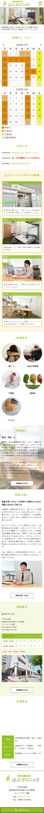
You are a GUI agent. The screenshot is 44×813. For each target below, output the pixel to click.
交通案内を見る (22, 765)
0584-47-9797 (24, 797)
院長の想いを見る (22, 595)
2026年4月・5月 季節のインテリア (25, 152)
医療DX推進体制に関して (21, 163)
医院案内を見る (22, 690)
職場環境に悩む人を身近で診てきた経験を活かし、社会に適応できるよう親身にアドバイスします (21, 28)
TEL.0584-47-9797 (9, 627)
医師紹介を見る (22, 483)
